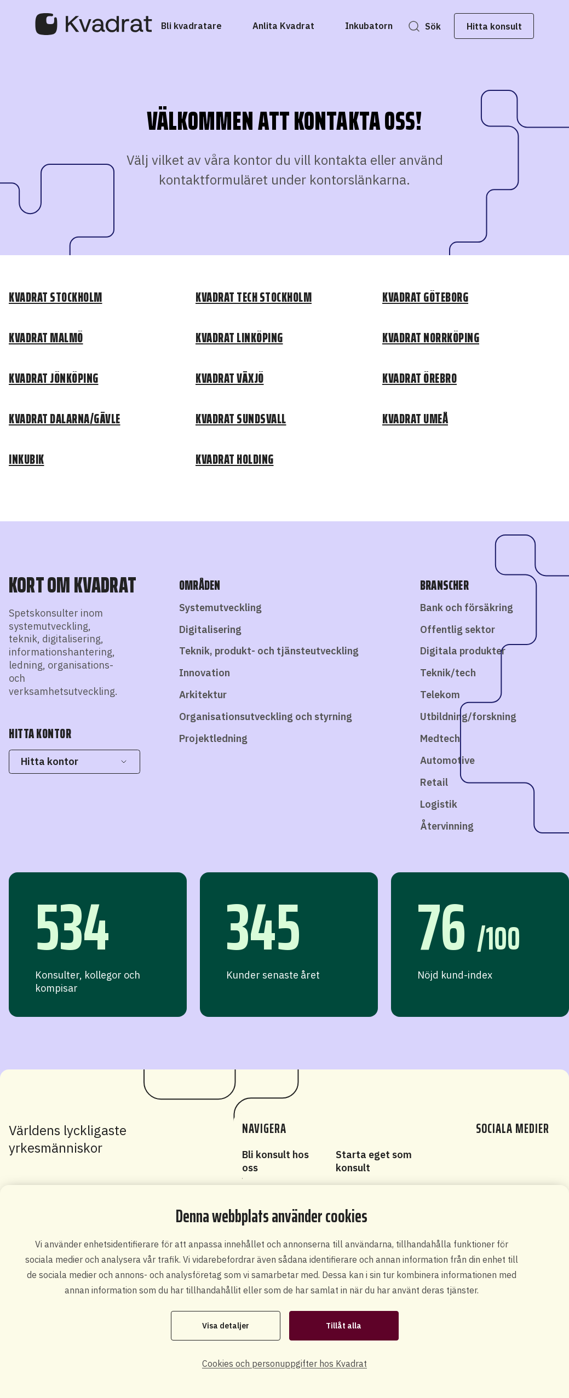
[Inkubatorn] (369, 25)
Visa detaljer (225, 1326)
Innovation (204, 672)
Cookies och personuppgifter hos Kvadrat (284, 1363)
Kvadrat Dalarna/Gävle (64, 419)
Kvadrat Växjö (230, 378)
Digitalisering (210, 629)
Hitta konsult (494, 26)
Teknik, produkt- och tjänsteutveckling (269, 651)
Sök (433, 26)
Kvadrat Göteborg (425, 297)
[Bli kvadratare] (191, 25)
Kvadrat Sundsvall (241, 419)
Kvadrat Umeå (415, 419)
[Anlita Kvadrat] (283, 25)
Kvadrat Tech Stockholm (254, 297)
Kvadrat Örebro (419, 378)
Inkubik (26, 459)
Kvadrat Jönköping (54, 378)
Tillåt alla (343, 1326)
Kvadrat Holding (235, 459)
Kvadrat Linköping (239, 338)
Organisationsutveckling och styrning (265, 716)
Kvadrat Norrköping (430, 338)
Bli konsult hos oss (275, 1161)
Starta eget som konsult (374, 1161)
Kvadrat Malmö (46, 338)
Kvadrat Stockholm (55, 297)
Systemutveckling (220, 607)
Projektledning (213, 738)
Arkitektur (203, 694)
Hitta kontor (74, 761)
